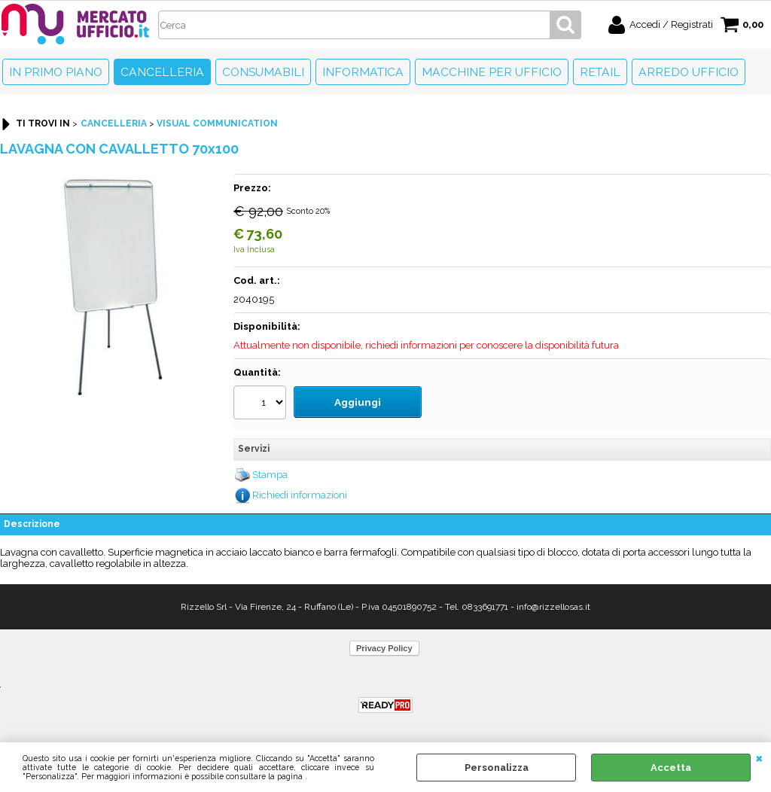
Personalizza (497, 767)
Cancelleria (162, 72)
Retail (600, 72)
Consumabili (263, 72)
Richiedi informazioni (299, 492)
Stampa (270, 471)
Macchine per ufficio (492, 72)
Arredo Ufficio (688, 72)
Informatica (363, 72)
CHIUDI (759, 757)
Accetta (671, 767)
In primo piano (55, 72)
